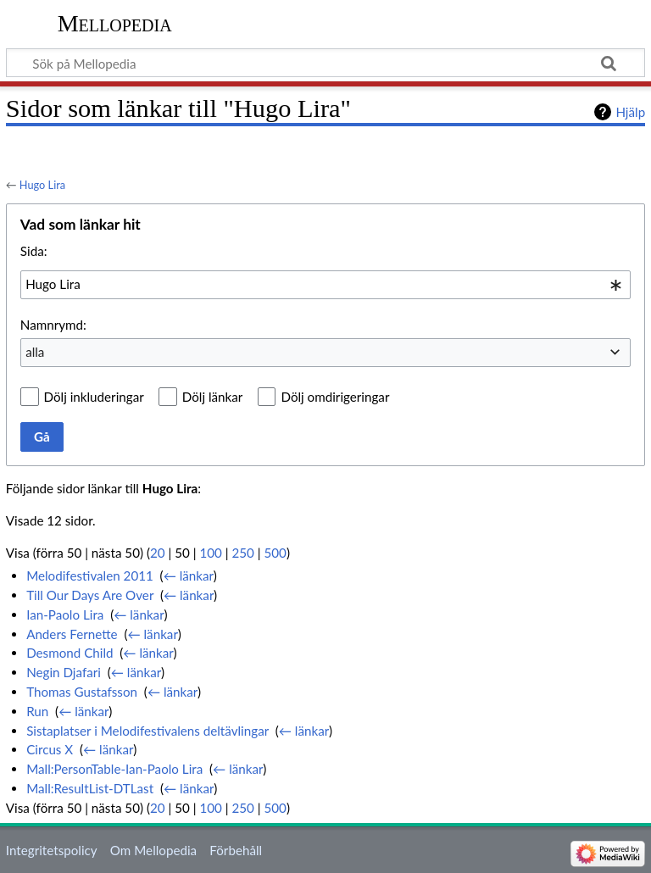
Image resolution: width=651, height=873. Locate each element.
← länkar (189, 575)
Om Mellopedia (153, 850)
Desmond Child (69, 652)
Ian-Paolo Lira (64, 614)
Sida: (33, 251)
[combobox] (325, 284)
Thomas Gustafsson (81, 691)
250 (242, 552)
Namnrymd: (53, 324)
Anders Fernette (71, 634)
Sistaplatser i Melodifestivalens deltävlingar (147, 730)
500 (275, 552)
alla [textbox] (34, 351)
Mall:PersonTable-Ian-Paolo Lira (114, 768)
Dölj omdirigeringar (335, 396)
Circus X (49, 749)
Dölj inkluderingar (94, 396)
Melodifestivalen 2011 (89, 575)
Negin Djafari (63, 672)
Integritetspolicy (51, 850)
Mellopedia (115, 23)
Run (37, 711)
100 (210, 552)
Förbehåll (235, 850)
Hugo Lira (42, 185)
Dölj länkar (212, 396)
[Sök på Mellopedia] (325, 62)
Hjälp (630, 112)
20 (157, 552)
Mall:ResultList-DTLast (89, 788)
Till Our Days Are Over (89, 595)
